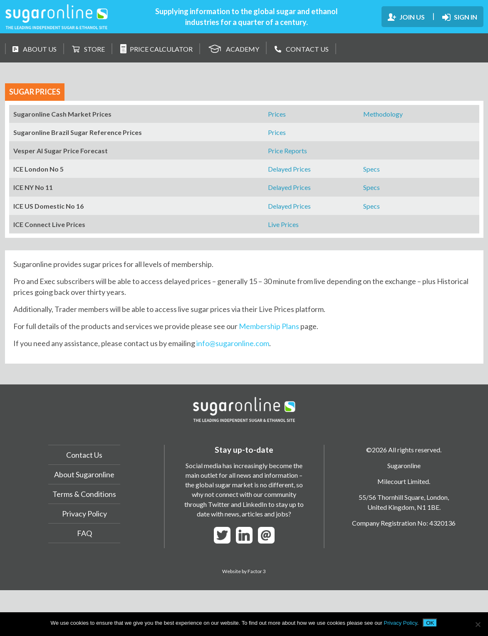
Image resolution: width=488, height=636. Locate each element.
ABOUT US (34, 49)
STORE (88, 49)
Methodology (383, 114)
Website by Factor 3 (244, 571)
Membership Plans (269, 326)
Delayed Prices (289, 169)
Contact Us (84, 454)
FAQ (84, 533)
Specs (371, 169)
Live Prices (283, 224)
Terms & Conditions (84, 494)
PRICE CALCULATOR (156, 48)
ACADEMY (233, 48)
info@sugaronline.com (232, 343)
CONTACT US (302, 49)
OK (430, 623)
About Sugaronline (84, 474)
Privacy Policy (84, 513)
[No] (477, 624)
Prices (277, 114)
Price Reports (287, 151)
